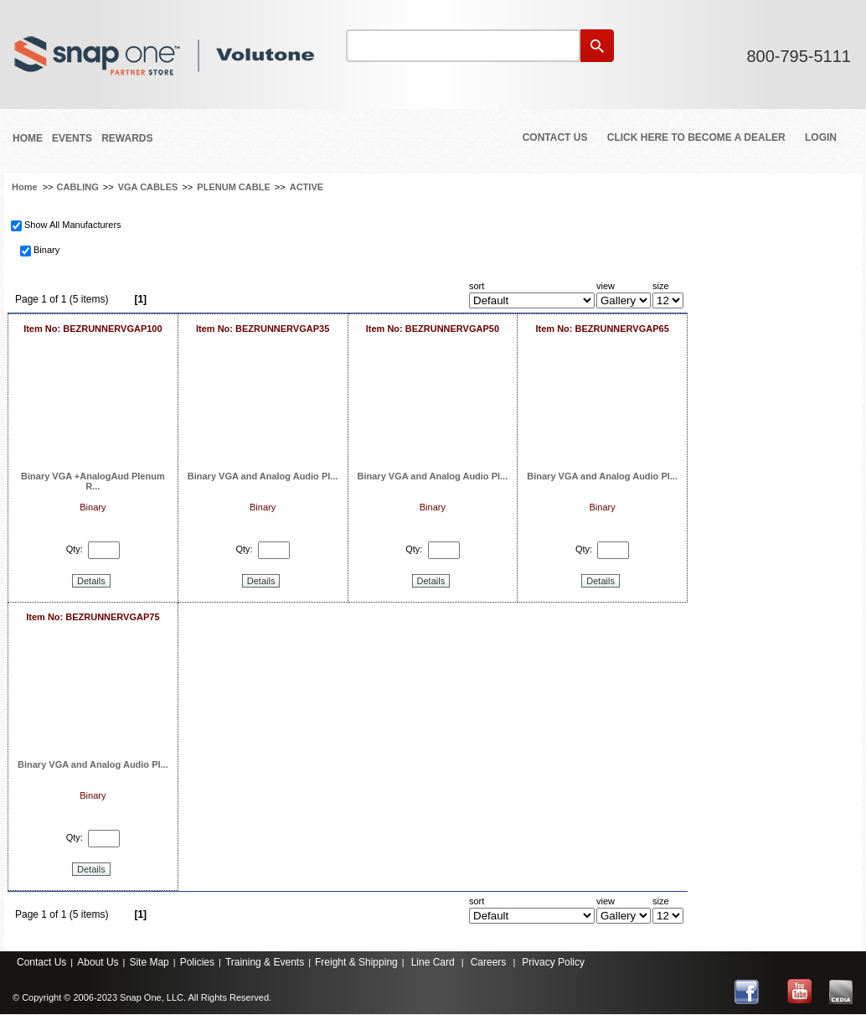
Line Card (433, 962)
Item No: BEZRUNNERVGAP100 (92, 329)
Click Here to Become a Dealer (696, 137)
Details (91, 581)
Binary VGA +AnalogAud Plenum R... (93, 481)
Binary (46, 250)
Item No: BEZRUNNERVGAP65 (601, 329)
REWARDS (126, 138)
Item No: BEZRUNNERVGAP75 (92, 617)
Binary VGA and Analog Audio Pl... (263, 476)
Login (821, 137)
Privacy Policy (553, 962)
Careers (489, 962)
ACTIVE (306, 187)
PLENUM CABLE (233, 187)
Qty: (74, 549)
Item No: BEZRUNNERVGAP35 (262, 329)
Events (72, 138)
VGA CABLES (148, 187)
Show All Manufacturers (72, 225)
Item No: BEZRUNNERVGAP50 (432, 329)
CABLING (78, 187)
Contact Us (555, 137)
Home (28, 138)
